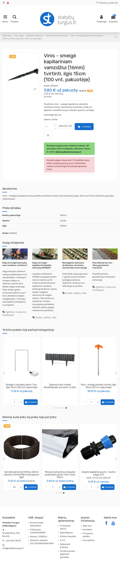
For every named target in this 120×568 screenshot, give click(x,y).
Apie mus (87, 526)
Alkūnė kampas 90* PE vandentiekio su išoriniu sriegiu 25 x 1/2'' (98, 475)
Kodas (47, 85)
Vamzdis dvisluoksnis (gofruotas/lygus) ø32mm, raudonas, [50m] (60, 475)
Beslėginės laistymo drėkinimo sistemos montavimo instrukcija (74, 265)
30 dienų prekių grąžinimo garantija (67, 554)
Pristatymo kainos (65, 527)
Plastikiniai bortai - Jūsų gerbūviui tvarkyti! (102, 265)
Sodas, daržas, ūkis (46, 317)
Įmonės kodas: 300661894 (37, 524)
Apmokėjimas (66, 532)
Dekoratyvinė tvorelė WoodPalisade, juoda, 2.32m (22, 386)
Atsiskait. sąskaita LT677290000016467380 (41, 542)
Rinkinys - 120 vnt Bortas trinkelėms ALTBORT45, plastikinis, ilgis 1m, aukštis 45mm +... (60, 387)
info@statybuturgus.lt (12, 548)
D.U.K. (62, 540)
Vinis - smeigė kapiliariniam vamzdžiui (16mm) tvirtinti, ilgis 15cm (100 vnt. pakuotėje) (98, 387)
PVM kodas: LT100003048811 (38, 531)
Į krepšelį (84, 126)
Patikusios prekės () (107, 3)
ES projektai (88, 540)
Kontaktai (87, 529)
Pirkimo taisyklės (68, 536)
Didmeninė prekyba (65, 545)
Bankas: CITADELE (38, 536)
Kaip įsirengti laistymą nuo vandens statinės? (14, 264)
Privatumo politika (88, 535)
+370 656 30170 (13, 540)
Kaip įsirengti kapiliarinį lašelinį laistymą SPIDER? (41, 265)
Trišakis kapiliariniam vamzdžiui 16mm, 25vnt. (21, 473)
